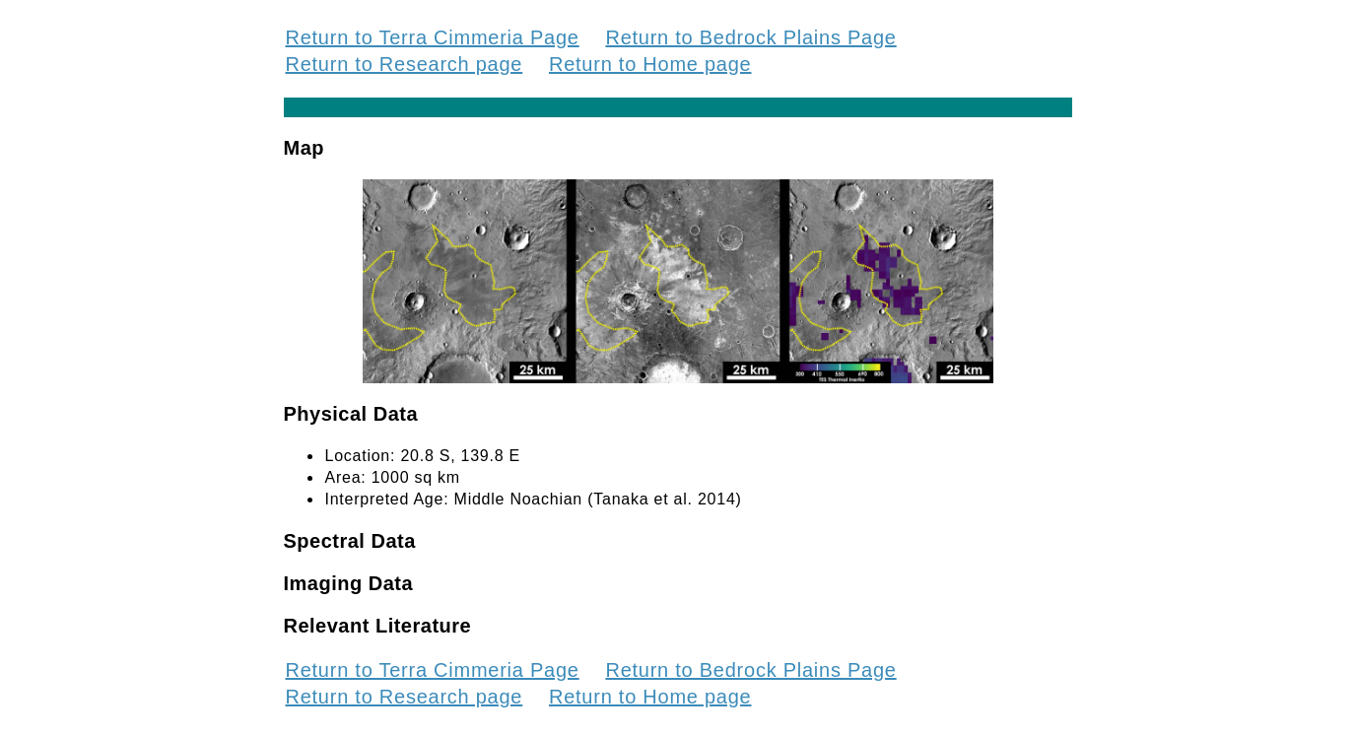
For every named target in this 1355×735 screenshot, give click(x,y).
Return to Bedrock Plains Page (750, 37)
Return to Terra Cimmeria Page (432, 37)
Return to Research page (404, 64)
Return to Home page (650, 64)
